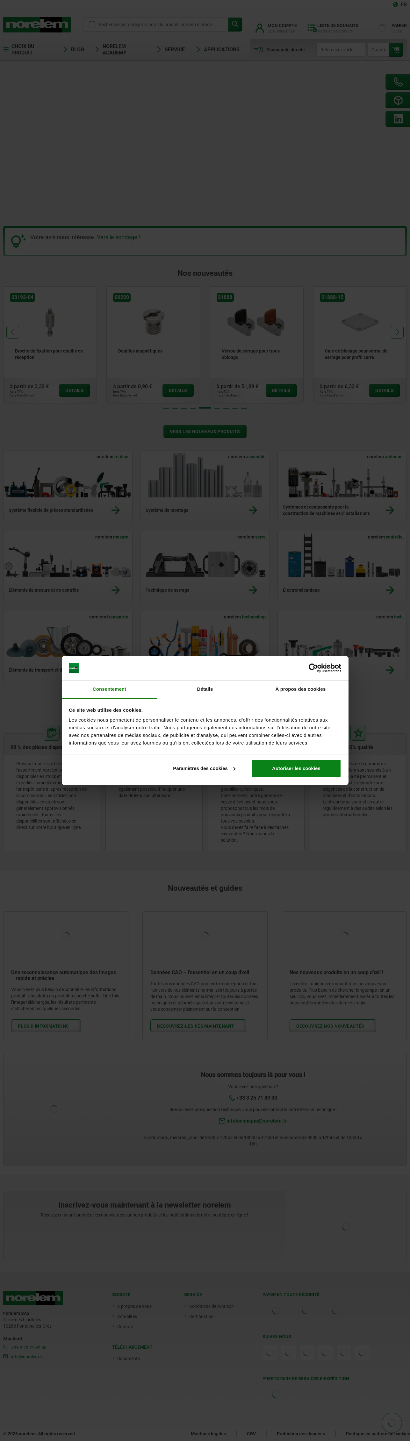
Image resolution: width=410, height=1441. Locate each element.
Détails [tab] (205, 689)
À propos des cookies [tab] (301, 689)
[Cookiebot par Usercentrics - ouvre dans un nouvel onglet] (313, 668)
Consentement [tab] (109, 689)
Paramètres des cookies (204, 768)
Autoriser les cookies (296, 768)
